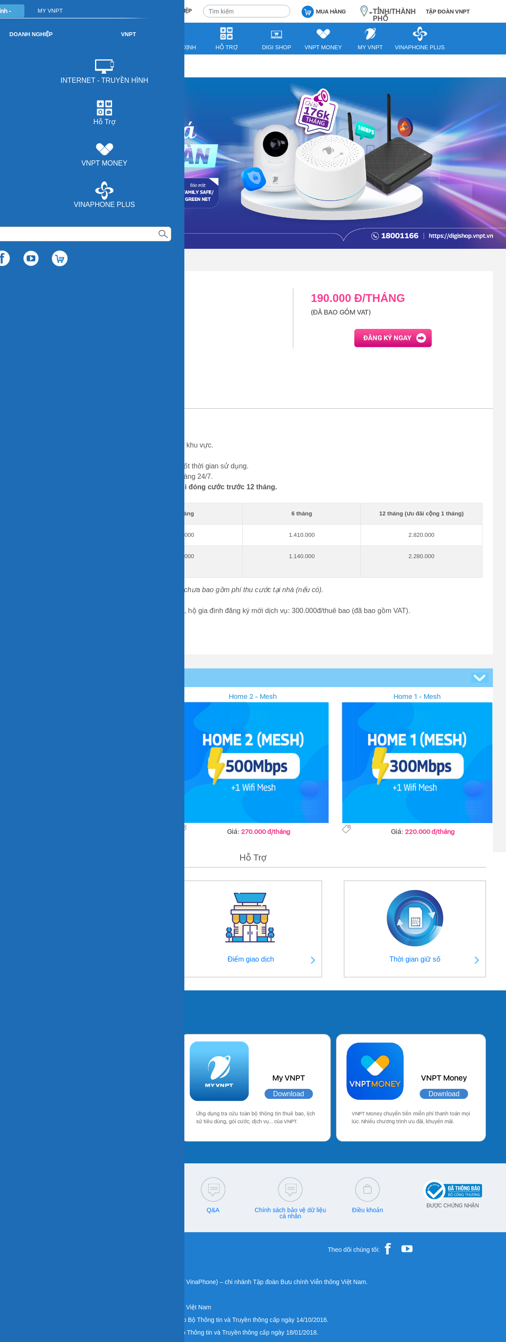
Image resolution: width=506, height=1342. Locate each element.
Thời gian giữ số (415, 959)
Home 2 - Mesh (253, 696)
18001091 (40, 1209)
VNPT (29, 65)
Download (124, 1094)
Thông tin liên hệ (91, 959)
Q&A (213, 1209)
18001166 (72, 1209)
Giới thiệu (44, 400)
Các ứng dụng (57, 1010)
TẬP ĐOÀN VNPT (448, 11)
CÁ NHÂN (122, 10)
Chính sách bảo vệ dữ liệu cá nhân (290, 1213)
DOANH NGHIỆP (171, 10)
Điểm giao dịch (251, 959)
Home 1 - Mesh (417, 696)
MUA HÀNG (324, 11)
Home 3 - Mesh (89, 696)
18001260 (58, 1216)
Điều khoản (367, 1209)
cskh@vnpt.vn (135, 1209)
